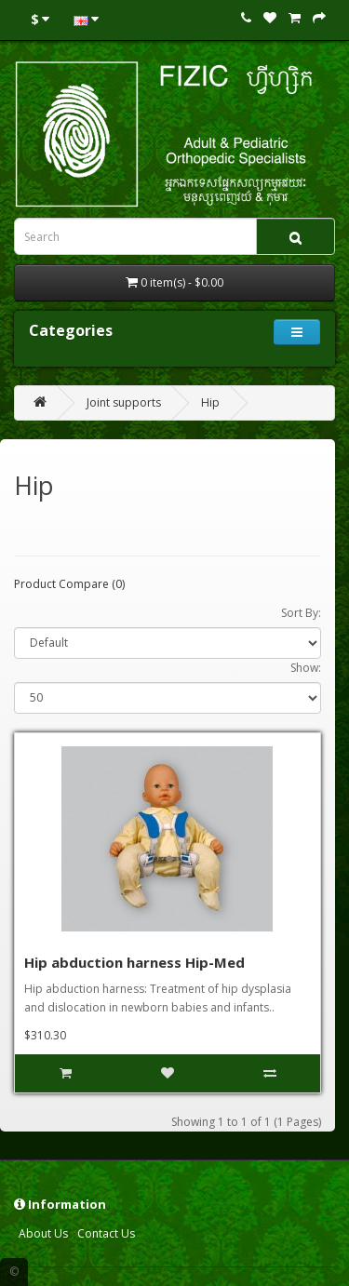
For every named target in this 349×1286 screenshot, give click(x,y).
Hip (210, 402)
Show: (305, 668)
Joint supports (124, 402)
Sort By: (301, 613)
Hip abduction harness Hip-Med (134, 962)
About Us (43, 1233)
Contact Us (106, 1233)
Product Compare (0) (69, 584)
